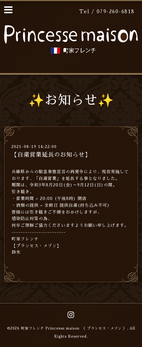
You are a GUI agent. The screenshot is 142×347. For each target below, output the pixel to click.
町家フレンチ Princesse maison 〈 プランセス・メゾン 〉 (74, 328)
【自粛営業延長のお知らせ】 (51, 155)
